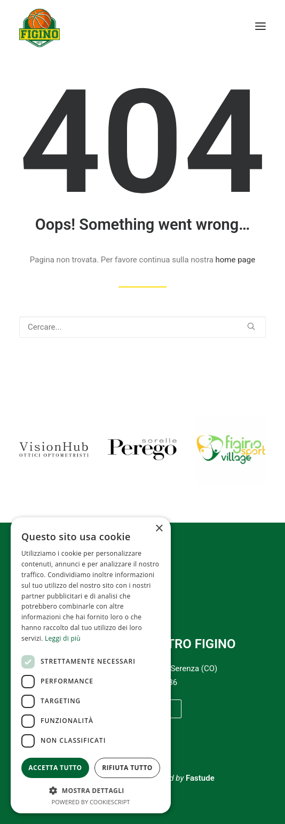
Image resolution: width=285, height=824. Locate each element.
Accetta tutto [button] (55, 767)
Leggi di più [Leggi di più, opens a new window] (63, 638)
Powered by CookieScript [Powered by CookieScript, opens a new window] (91, 802)
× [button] (159, 529)
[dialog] (91, 665)
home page (236, 260)
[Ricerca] (142, 327)
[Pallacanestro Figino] (39, 26)
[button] (260, 26)
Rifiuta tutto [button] (127, 767)
